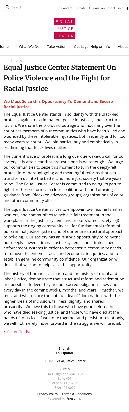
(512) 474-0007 (64, 387)
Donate (81, 8)
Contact (66, 8)
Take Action (56, 46)
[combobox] (32, 7)
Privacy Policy (47, 394)
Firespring (74, 398)
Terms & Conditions (77, 394)
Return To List (18, 331)
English (64, 348)
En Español (64, 353)
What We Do (29, 46)
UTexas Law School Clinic (106, 8)
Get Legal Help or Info (92, 46)
